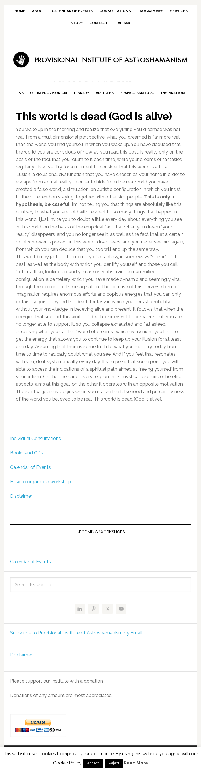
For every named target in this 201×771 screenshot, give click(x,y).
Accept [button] (93, 763)
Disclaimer (21, 496)
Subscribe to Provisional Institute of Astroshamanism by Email (76, 633)
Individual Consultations (35, 438)
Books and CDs (26, 453)
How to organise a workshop (40, 481)
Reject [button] (114, 763)
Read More (136, 763)
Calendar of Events (30, 467)
